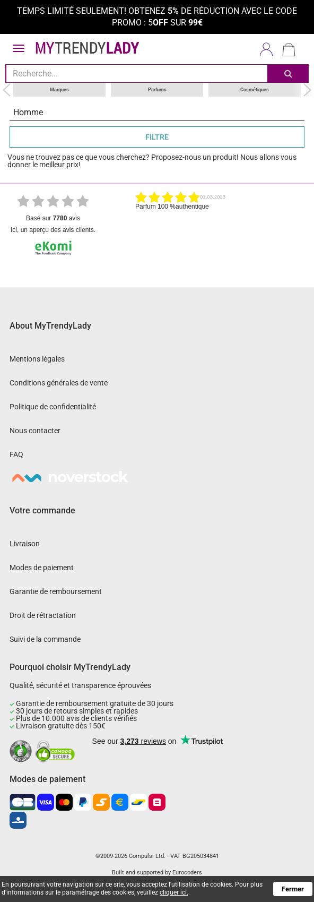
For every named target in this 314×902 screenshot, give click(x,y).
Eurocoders (187, 872)
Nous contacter (35, 430)
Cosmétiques (254, 89)
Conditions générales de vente (59, 382)
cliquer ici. (174, 892)
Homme (28, 112)
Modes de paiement (42, 567)
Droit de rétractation (43, 615)
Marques (59, 89)
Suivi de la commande (45, 638)
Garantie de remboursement (56, 591)
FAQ (16, 454)
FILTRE (157, 136)
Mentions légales (37, 358)
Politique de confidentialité (53, 406)
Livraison (25, 543)
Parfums (157, 89)
